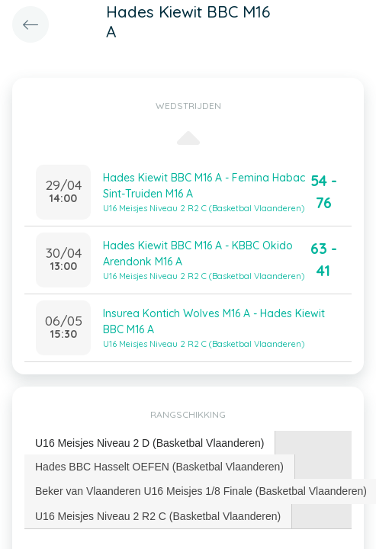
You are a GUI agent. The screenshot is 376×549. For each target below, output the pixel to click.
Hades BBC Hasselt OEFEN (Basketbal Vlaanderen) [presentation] (159, 467)
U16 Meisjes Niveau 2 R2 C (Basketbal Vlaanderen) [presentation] (158, 516)
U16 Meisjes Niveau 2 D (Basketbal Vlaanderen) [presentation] (149, 443)
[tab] (149, 443)
